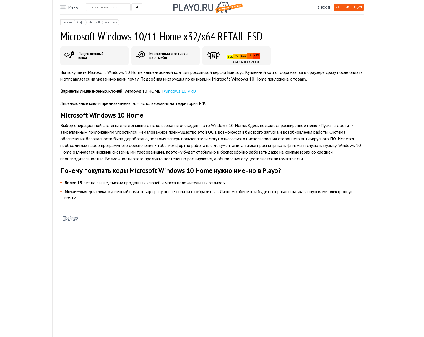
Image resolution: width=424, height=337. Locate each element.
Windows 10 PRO (180, 91)
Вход (325, 7)
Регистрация (348, 7)
